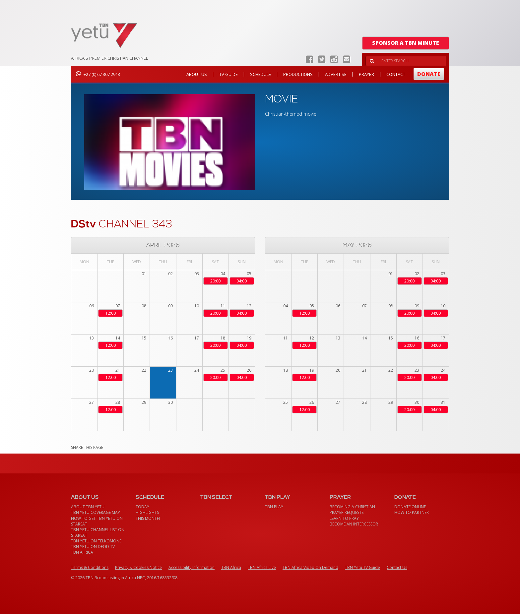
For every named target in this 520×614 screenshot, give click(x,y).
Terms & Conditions (89, 567)
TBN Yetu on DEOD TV (93, 546)
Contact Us (397, 567)
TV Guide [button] (228, 74)
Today (142, 507)
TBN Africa (82, 552)
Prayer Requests (346, 512)
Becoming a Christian (352, 507)
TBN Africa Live (262, 567)
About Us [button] (196, 74)
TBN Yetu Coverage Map (95, 512)
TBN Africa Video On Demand (310, 567)
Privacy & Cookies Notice (138, 567)
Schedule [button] (260, 74)
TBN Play (274, 507)
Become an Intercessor (354, 524)
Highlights (147, 512)
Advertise (336, 74)
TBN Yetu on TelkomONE (96, 541)
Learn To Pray (344, 518)
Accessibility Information (191, 567)
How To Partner (411, 512)
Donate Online (410, 507)
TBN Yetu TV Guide (362, 567)
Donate (428, 74)
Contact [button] (395, 74)
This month (148, 518)
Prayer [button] (366, 74)
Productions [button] (298, 74)
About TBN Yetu (87, 507)
